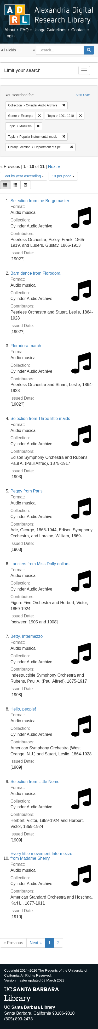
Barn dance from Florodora (35, 273)
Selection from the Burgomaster (39, 200)
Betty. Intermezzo (26, 636)
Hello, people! (23, 709)
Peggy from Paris (26, 491)
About (9, 30)
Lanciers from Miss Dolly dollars (40, 564)
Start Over (83, 95)
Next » (54, 166)
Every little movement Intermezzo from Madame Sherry (41, 855)
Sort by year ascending (23, 176)
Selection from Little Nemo (35, 781)
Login (9, 36)
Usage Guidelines (49, 30)
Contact (78, 30)
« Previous (13, 943)
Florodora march (25, 346)
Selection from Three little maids (40, 418)
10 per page (63, 176)
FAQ (24, 30)
